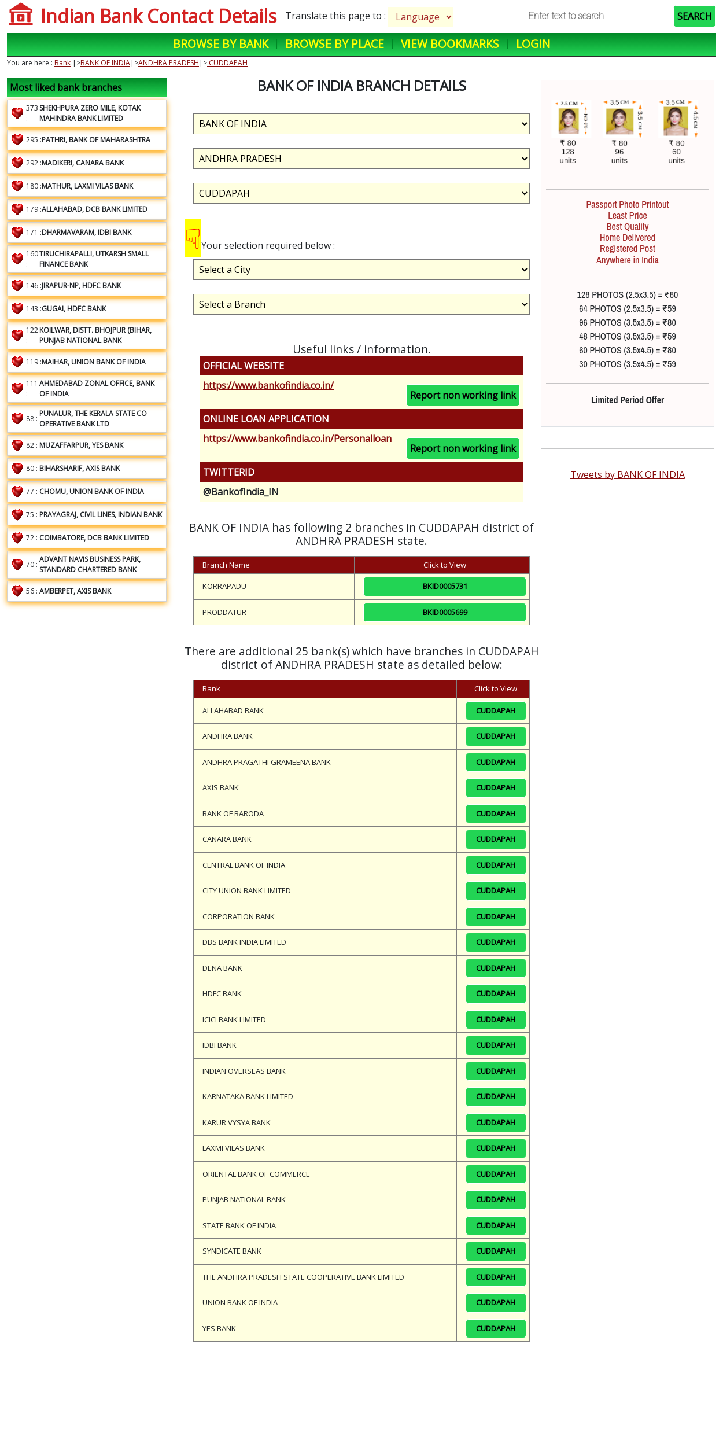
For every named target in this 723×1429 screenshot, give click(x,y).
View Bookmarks (450, 43)
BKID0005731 (445, 586)
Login (533, 43)
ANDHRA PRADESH (168, 63)
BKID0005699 (445, 612)
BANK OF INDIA (105, 63)
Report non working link (463, 395)
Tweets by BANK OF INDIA (627, 474)
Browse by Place (334, 43)
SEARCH (694, 16)
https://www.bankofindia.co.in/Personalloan (297, 438)
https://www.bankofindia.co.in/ (268, 385)
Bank (62, 63)
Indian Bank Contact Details (158, 15)
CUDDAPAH (227, 63)
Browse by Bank (220, 43)
